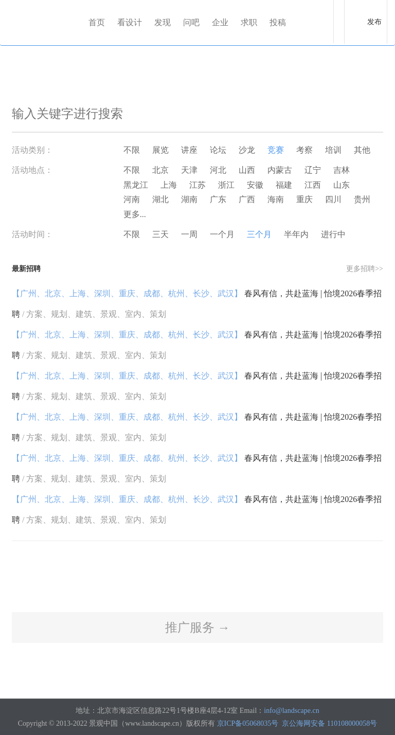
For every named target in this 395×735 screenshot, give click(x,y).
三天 (160, 234)
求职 (249, 22)
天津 (189, 170)
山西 (247, 170)
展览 (160, 150)
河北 (218, 170)
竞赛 (275, 150)
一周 (189, 234)
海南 (275, 199)
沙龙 (247, 150)
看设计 (129, 22)
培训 (333, 150)
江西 (312, 185)
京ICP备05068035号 (248, 723)
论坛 (218, 150)
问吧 (191, 22)
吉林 (341, 170)
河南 (131, 199)
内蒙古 (279, 170)
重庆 (304, 199)
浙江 (226, 185)
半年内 (296, 234)
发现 (162, 22)
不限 (131, 150)
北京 (160, 170)
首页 (96, 22)
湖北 (160, 199)
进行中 (333, 234)
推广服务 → (197, 627)
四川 (333, 199)
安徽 (255, 185)
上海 (168, 185)
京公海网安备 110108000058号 (329, 723)
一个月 (222, 234)
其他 (362, 150)
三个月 (259, 234)
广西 (247, 199)
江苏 (197, 185)
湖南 (189, 199)
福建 (284, 185)
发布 (374, 22)
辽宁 (312, 170)
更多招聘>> (364, 269)
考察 (304, 150)
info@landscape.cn (291, 710)
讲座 (189, 150)
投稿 (278, 22)
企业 (220, 22)
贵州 (362, 199)
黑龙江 (135, 185)
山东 (341, 185)
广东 (218, 199)
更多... (134, 214)
